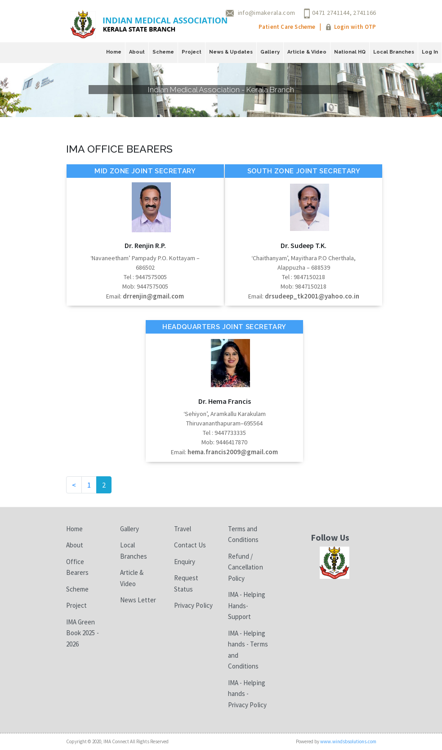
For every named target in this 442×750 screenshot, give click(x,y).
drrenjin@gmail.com (153, 296)
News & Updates (231, 52)
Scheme (163, 52)
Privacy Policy (193, 605)
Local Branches (393, 52)
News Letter (138, 600)
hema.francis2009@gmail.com (233, 451)
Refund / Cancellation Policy (245, 567)
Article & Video (306, 52)
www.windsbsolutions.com (348, 741)
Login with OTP (355, 27)
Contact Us (190, 545)
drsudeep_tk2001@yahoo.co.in (312, 296)
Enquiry (185, 561)
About (137, 52)
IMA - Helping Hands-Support (246, 605)
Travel (183, 528)
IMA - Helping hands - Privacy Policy (247, 693)
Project (191, 52)
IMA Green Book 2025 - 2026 (82, 633)
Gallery (270, 52)
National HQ (350, 52)
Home (113, 52)
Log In (430, 52)
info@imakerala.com (266, 13)
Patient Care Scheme (287, 27)
